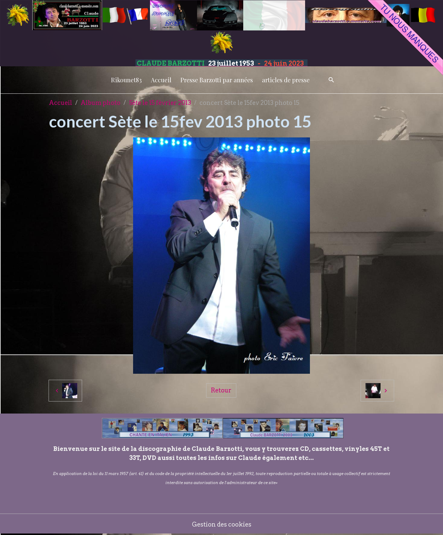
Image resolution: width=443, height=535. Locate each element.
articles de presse (286, 80)
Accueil (161, 80)
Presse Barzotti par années (216, 80)
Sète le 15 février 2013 (160, 102)
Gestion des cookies (221, 524)
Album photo (100, 102)
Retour (221, 390)
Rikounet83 (126, 80)
